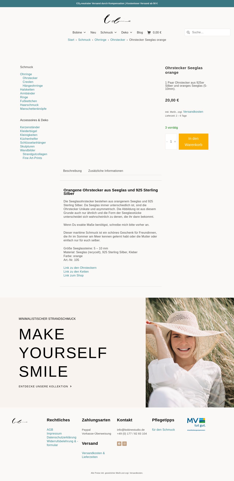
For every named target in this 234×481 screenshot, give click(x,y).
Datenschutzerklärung (61, 437)
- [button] (167, 141)
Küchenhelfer (29, 138)
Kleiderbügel (28, 131)
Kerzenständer (30, 127)
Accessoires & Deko (34, 120)
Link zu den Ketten (76, 271)
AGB (50, 429)
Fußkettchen (28, 101)
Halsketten (27, 89)
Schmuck (84, 39)
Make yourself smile (64, 352)
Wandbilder (27, 150)
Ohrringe (101, 39)
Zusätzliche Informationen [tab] (105, 170)
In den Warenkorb (193, 141)
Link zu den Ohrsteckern (80, 267)
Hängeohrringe (33, 85)
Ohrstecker (117, 39)
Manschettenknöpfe (33, 108)
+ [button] (175, 141)
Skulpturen (27, 146)
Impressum (54, 433)
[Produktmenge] (171, 142)
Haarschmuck (29, 104)
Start (71, 39)
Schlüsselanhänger (33, 142)
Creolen (28, 81)
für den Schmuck (163, 429)
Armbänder (27, 93)
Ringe (24, 97)
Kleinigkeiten (28, 134)
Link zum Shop (74, 275)
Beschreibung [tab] (72, 170)
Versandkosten (193, 111)
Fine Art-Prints (32, 158)
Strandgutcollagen (35, 154)
